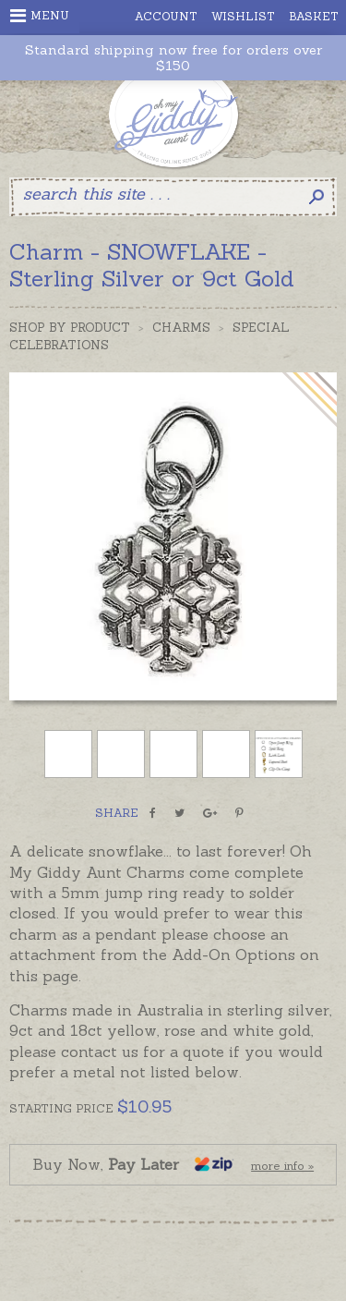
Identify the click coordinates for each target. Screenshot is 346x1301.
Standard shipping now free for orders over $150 (173, 58)
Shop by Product (69, 327)
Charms (181, 327)
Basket (314, 16)
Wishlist (243, 16)
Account (166, 16)
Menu (39, 15)
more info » (282, 1166)
